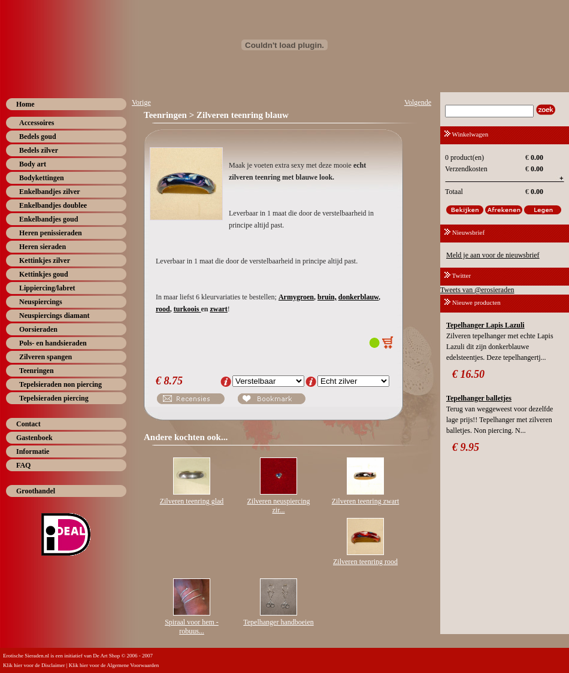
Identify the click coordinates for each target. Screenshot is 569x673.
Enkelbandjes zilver (49, 191)
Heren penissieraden (50, 233)
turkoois (187, 309)
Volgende (417, 102)
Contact (28, 424)
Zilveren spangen (45, 357)
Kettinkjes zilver (44, 260)
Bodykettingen (41, 178)
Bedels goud (37, 136)
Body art (32, 164)
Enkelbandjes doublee (53, 205)
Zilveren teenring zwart (365, 501)
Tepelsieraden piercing (54, 398)
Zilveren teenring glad (192, 501)
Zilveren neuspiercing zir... (278, 505)
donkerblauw (358, 297)
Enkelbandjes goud (48, 219)
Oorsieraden (38, 329)
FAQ (23, 465)
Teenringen (36, 370)
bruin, (327, 297)
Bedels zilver (38, 150)
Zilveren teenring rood (365, 561)
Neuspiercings (40, 302)
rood (163, 309)
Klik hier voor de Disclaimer (34, 665)
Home (25, 104)
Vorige (141, 102)
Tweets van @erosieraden (477, 290)
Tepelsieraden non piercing (60, 384)
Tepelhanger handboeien (278, 622)
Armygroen (296, 297)
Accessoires (36, 123)
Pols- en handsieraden (53, 343)
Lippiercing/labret (47, 288)
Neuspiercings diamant (54, 315)
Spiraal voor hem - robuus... (192, 626)
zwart (218, 309)
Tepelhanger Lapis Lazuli (485, 325)
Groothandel (35, 491)
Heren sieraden (42, 246)
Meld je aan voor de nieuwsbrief (493, 255)
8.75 (173, 381)
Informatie (32, 451)
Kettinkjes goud (43, 274)
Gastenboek (34, 437)
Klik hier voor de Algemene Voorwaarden (114, 665)
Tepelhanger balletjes (479, 398)
